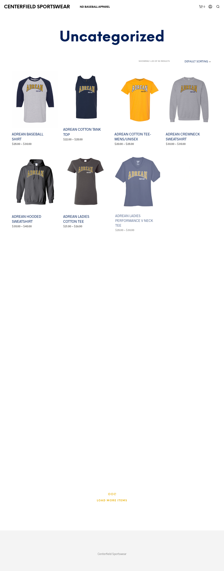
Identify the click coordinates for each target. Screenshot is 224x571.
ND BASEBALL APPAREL (95, 7)
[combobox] (192, 62)
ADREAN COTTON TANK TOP (82, 131)
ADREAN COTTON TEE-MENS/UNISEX (132, 136)
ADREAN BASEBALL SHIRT (27, 136)
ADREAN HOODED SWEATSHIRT (26, 219)
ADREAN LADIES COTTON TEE (77, 217)
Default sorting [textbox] (196, 61)
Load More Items (112, 500)
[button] (202, 7)
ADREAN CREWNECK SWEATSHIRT (183, 136)
